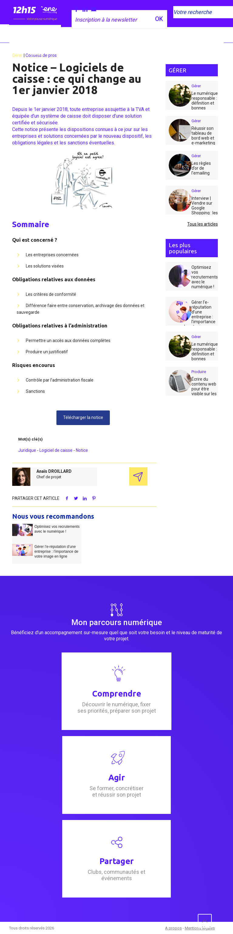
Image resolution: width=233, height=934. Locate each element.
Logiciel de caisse (56, 450)
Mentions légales (200, 928)
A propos (173, 928)
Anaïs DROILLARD (54, 471)
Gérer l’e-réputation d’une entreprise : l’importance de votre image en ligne (56, 552)
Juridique (27, 450)
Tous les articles (202, 224)
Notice (82, 450)
